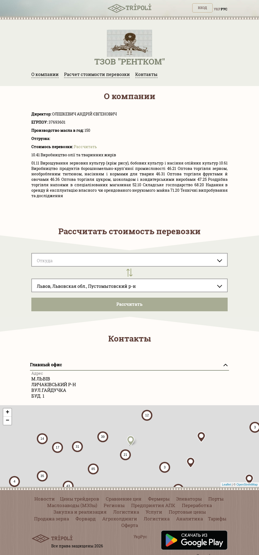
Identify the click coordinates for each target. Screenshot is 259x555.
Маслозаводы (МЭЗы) (72, 505)
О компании (45, 74)
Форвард (86, 519)
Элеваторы (189, 499)
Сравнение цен (123, 499)
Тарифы (217, 519)
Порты (216, 499)
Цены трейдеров (79, 499)
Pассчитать (85, 146)
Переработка (197, 505)
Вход (202, 7)
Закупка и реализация (80, 512)
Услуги (154, 512)
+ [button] (7, 412)
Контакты (146, 74)
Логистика (126, 512)
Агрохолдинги (119, 519)
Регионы (114, 505)
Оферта (129, 525)
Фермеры (159, 499)
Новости (44, 499)
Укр (217, 9)
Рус (224, 9)
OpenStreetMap (247, 484)
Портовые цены (187, 512)
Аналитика (189, 519)
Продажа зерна (51, 519)
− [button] (7, 421)
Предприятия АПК (153, 505)
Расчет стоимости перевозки (97, 74)
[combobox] (129, 285)
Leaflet (226, 484)
